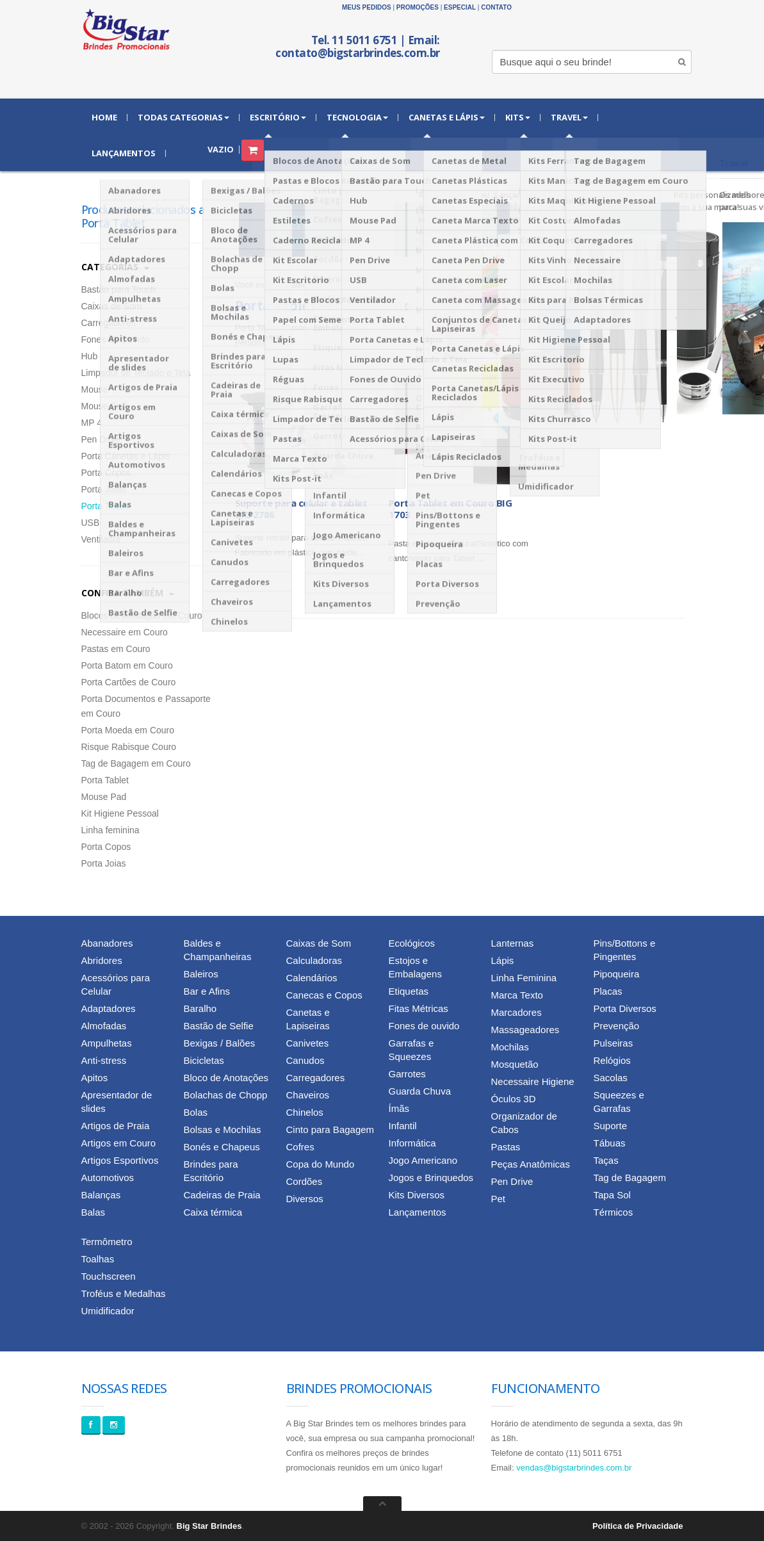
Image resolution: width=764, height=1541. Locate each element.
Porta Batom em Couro (127, 665)
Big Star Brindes (209, 1526)
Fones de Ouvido (115, 339)
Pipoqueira (617, 973)
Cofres (300, 1146)
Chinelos (304, 1112)
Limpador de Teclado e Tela (136, 373)
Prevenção (617, 1025)
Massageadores (525, 1029)
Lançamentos (124, 153)
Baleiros (201, 973)
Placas (608, 991)
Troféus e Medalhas (123, 1293)
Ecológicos (412, 943)
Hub (89, 356)
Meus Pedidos (366, 7)
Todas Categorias (183, 117)
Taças (606, 1160)
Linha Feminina (524, 977)
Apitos (94, 1077)
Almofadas (104, 1025)
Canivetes (307, 1043)
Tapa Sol (612, 1194)
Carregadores (108, 323)
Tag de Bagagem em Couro (136, 763)
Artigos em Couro (118, 1142)
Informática (346, 284)
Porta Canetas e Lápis (125, 456)
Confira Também (127, 593)
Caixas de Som (111, 306)
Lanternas (512, 943)
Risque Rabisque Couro (129, 747)
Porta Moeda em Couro (128, 730)
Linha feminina (110, 830)
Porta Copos (106, 473)
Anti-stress (104, 1060)
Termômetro (107, 1241)
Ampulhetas (106, 1043)
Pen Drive (100, 439)
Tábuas (610, 1142)
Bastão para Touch (118, 289)
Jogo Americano (423, 1160)
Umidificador (107, 1310)
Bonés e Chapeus (222, 1146)
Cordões (304, 1181)
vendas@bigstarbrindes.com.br (573, 1467)
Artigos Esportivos (120, 1160)
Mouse (94, 389)
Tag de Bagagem (630, 1177)
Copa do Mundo (320, 1164)
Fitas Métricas (418, 1008)
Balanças (101, 1194)
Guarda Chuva (420, 1091)
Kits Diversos (417, 1194)
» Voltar (384, 284)
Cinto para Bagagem (330, 1129)
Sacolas (611, 1077)
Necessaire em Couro (124, 632)
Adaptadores (108, 1008)
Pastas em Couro (115, 649)
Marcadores (516, 1012)
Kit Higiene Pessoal (120, 813)
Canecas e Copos (324, 995)
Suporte (611, 1125)
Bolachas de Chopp (226, 1094)
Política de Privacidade (637, 1526)
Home (104, 117)
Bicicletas (204, 1060)
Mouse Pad (104, 406)
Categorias (115, 267)
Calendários (311, 977)
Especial (460, 7)
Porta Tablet (105, 506)
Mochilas (510, 1046)
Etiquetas (409, 991)
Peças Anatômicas (530, 1164)
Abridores (101, 960)
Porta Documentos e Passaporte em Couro (146, 706)
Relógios (612, 1060)
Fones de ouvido (424, 1025)
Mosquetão (515, 1064)
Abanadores (107, 943)
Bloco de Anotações (226, 1077)
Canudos (305, 1060)
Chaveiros (308, 1094)
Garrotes (407, 1073)
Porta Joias (103, 489)
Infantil (403, 1125)
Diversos (304, 1198)
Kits (517, 117)
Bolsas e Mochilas (222, 1129)
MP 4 (91, 423)
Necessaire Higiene (532, 1081)
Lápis (502, 960)
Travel (569, 117)
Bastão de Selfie (219, 1025)
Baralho (200, 1008)
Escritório (278, 117)
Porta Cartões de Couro (128, 682)
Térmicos (613, 1212)
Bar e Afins (207, 991)
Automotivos (107, 1177)
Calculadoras (314, 960)
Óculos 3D (513, 1098)
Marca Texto (517, 995)
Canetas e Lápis (447, 117)
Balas (93, 1212)
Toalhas (98, 1258)
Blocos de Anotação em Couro (141, 615)
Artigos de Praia (115, 1125)
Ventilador (101, 539)
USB (90, 523)
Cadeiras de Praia (222, 1194)
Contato (496, 7)
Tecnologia (357, 117)
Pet (498, 1198)
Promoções (417, 7)
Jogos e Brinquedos (431, 1177)
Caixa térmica (213, 1212)
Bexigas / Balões (220, 1043)
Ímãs (399, 1108)
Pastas (506, 1146)
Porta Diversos (625, 1008)
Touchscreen (108, 1276)
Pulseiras (613, 1043)
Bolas (196, 1112)
